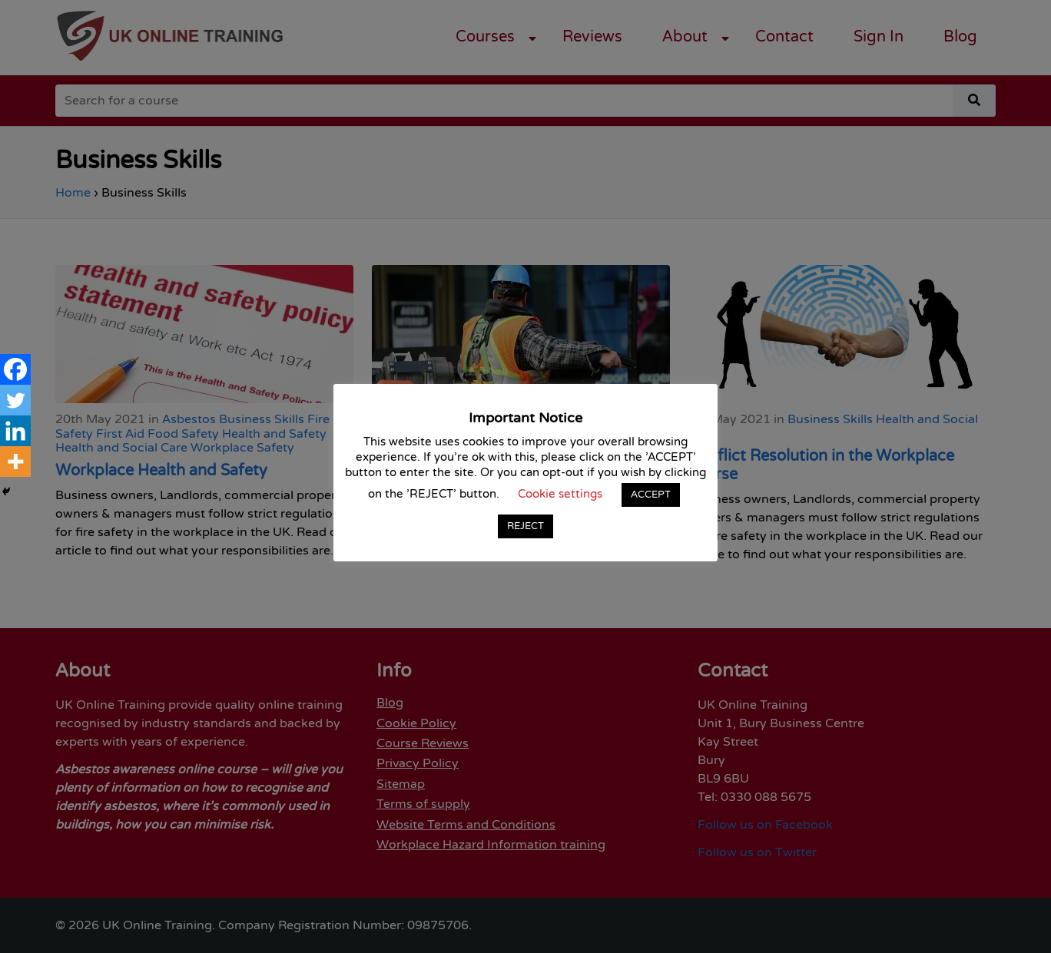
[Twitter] (15, 400)
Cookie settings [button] (560, 494)
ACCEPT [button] (651, 494)
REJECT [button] (525, 526)
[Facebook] (15, 369)
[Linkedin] (15, 430)
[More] (15, 461)
